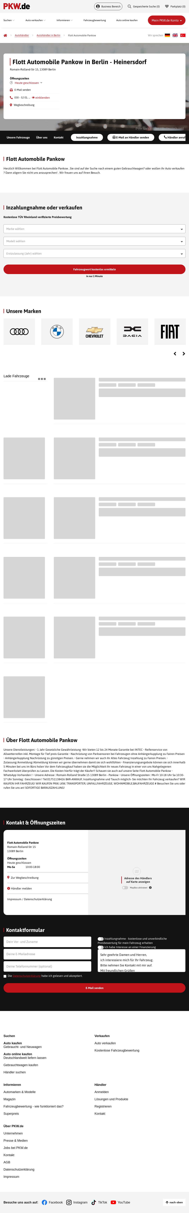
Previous (174, 353)
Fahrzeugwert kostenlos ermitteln (94, 269)
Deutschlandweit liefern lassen (49, 1056)
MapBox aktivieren (139, 887)
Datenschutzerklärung (27, 975)
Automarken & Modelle (20, 1092)
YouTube (124, 1202)
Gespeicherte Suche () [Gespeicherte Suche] (144, 6)
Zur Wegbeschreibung (23, 877)
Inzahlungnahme (87, 137)
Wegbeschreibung (24, 104)
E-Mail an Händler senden (131, 137)
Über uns (41, 137)
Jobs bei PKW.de (16, 1148)
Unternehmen (13, 1133)
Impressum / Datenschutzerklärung (29, 899)
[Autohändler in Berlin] (48, 35)
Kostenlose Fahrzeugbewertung (116, 1050)
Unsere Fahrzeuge (18, 137)
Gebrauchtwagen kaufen (21, 1065)
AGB (7, 1162)
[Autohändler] (22, 35)
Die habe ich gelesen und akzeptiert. (45, 975)
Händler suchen (15, 1072)
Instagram (80, 1202)
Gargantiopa (151, 128)
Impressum (11, 1176)
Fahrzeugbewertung (95, 20)
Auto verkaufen (105, 1043)
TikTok (102, 1202)
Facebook (56, 1202)
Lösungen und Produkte (111, 1099)
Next (183, 353)
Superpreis (11, 1113)
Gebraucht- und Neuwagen (49, 1045)
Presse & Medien (16, 1140)
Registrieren (103, 1106)
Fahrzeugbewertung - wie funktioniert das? (33, 1106)
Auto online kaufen (127, 20)
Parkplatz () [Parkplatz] (175, 6)
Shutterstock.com (172, 128)
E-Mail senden (22, 89)
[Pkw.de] (5, 35)
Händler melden (19, 888)
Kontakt (58, 137)
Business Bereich (108, 6)
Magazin (10, 1099)
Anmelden (101, 1092)
